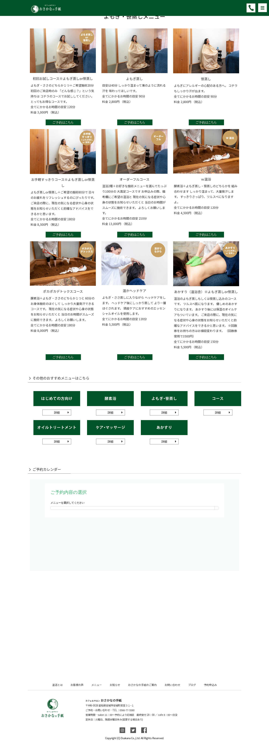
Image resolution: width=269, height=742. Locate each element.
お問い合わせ (172, 685)
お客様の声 (77, 685)
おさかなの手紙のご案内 (142, 685)
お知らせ (115, 685)
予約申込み (210, 685)
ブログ (192, 685)
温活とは (57, 685)
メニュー (96, 685)
